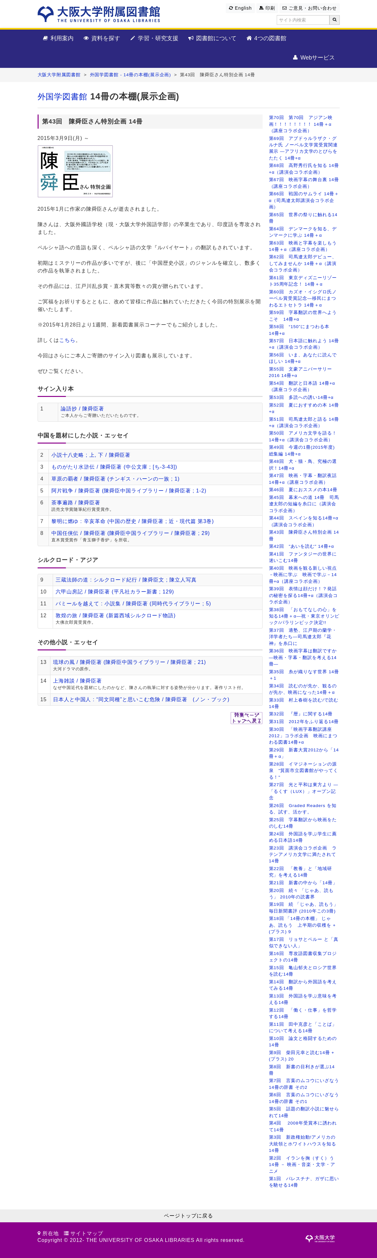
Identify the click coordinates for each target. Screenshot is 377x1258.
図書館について (212, 38)
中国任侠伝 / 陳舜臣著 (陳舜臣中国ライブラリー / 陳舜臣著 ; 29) (130, 533)
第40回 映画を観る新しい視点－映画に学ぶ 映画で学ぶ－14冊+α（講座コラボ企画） (303, 575)
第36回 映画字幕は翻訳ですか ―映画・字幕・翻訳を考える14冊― (303, 657)
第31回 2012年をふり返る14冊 (304, 721)
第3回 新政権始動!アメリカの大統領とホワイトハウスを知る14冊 (302, 1144)
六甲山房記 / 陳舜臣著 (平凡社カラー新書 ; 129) (115, 591)
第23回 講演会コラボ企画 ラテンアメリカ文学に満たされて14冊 (303, 855)
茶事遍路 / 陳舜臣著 (75, 502)
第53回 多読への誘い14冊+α (301, 397)
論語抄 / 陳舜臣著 (82, 408)
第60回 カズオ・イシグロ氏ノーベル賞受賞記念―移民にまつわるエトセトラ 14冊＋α (303, 298)
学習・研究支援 (153, 38)
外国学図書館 (63, 96)
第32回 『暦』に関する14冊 (301, 714)
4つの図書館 (266, 38)
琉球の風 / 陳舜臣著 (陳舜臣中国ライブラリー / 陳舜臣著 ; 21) (129, 662)
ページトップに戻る (188, 1215)
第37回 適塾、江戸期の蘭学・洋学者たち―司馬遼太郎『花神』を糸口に (303, 637)
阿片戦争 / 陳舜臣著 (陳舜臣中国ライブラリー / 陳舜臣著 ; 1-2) (129, 490)
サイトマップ (86, 1233)
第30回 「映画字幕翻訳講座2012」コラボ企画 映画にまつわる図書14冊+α (303, 736)
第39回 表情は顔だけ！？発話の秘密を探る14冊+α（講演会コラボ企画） (303, 595)
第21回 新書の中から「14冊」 (303, 882)
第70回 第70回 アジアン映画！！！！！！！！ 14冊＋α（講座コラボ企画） (301, 124)
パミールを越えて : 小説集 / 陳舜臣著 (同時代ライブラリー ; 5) (133, 603)
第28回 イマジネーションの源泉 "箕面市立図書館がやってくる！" (303, 771)
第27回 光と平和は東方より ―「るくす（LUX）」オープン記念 (303, 791)
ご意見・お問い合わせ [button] (310, 8)
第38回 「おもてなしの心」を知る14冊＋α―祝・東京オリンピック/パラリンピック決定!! (304, 616)
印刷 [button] (267, 8)
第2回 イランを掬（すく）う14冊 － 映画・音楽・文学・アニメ (302, 1165)
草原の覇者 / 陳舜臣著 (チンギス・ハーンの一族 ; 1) (115, 479)
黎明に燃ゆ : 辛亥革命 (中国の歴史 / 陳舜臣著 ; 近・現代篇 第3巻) (132, 521)
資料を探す (101, 38)
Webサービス (313, 57)
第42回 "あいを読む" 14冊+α (301, 546)
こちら (67, 340)
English (240, 8)
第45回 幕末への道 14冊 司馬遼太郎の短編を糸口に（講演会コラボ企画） (304, 504)
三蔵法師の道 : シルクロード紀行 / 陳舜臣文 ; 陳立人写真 (126, 580)
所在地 (50, 1233)
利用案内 (58, 38)
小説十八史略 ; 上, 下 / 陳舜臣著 (91, 455)
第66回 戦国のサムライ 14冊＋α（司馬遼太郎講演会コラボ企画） (304, 200)
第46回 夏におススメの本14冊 (303, 489)
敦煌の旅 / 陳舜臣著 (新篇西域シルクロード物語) (115, 615)
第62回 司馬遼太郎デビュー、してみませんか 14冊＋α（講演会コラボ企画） (303, 263)
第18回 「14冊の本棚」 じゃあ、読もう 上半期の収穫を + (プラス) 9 (302, 925)
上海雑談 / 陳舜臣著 (77, 681)
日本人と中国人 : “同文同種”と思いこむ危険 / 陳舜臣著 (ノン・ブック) (141, 699)
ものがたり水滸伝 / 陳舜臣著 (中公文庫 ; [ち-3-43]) (114, 467)
